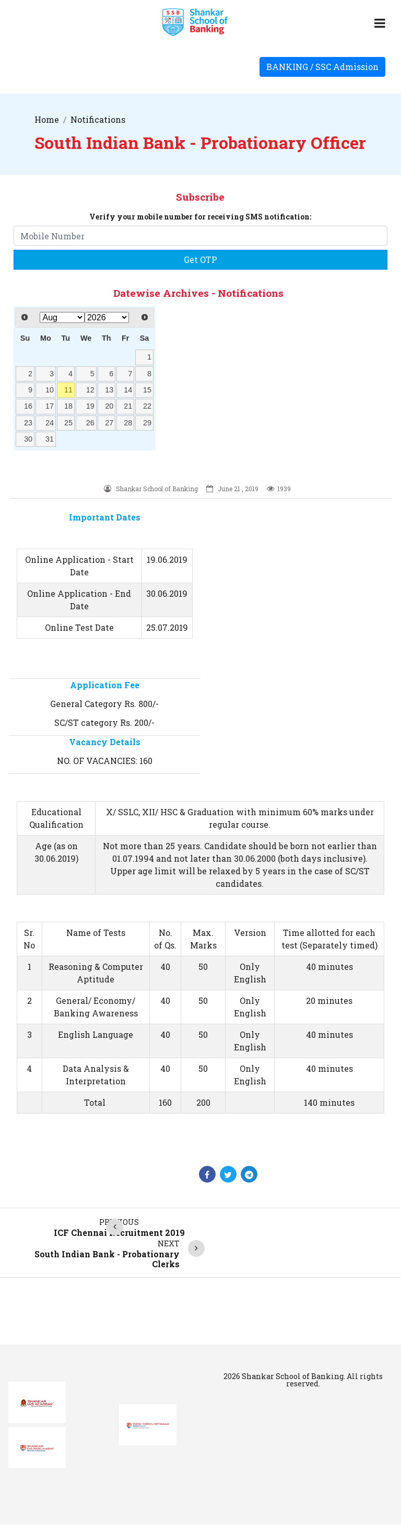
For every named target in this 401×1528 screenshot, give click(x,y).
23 (28, 423)
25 (68, 423)
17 (49, 406)
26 (90, 423)
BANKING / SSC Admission (322, 66)
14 (128, 390)
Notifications (97, 119)
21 (128, 406)
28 (128, 423)
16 (28, 406)
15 (147, 390)
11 (68, 390)
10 (49, 390)
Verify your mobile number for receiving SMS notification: (200, 217)
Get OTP (200, 259)
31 (49, 439)
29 (147, 423)
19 (90, 406)
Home (46, 119)
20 (109, 406)
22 (147, 406)
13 (109, 390)
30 (28, 439)
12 (90, 390)
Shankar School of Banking (293, 1376)
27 (109, 423)
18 (68, 406)
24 (49, 423)
